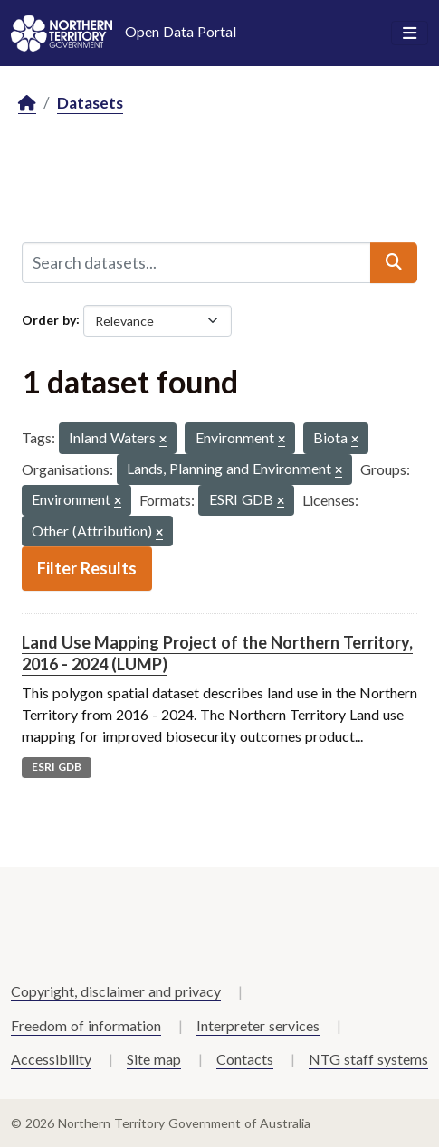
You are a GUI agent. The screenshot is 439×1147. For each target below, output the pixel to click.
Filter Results (87, 568)
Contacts (244, 1058)
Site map (154, 1058)
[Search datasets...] (196, 262)
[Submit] (393, 262)
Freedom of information (86, 1025)
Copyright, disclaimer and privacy (116, 991)
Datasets (90, 102)
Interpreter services (258, 1025)
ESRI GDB (56, 766)
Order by (49, 319)
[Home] (27, 103)
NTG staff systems (368, 1058)
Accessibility (51, 1058)
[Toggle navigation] (409, 33)
